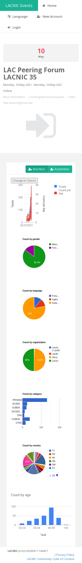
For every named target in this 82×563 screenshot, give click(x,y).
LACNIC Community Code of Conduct (50, 559)
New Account (50, 16)
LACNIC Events (19, 5)
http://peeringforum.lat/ (18, 103)
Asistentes (59, 169)
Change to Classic (24, 180)
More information (14, 97)
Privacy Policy (65, 555)
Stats (72, 97)
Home (49, 5)
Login (14, 27)
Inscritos (36, 169)
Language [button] (18, 16)
